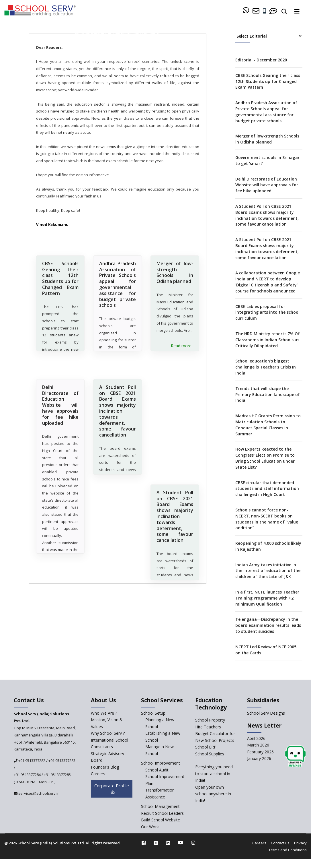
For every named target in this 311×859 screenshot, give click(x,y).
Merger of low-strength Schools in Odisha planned (175, 272)
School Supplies (209, 754)
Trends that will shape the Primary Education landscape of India (267, 394)
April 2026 (256, 738)
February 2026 (260, 752)
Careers (259, 843)
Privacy (300, 843)
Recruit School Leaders (162, 813)
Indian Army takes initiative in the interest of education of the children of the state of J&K (267, 570)
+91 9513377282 (31, 760)
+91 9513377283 (61, 760)
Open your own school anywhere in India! (213, 793)
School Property (210, 720)
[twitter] (156, 842)
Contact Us (280, 843)
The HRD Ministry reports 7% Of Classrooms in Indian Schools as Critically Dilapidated (267, 339)
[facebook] (144, 842)
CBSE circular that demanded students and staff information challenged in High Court (267, 488)
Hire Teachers (208, 727)
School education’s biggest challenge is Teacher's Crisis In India (265, 367)
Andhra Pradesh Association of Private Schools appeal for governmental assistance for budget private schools (117, 284)
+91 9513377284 (27, 774)
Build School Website (160, 820)
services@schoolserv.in (38, 793)
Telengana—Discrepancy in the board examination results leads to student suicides (268, 625)
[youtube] (180, 842)
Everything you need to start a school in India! (214, 773)
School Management (160, 806)
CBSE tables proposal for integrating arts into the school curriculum (267, 312)
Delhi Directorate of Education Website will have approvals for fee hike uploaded (60, 413)
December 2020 (126, 33)
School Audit (157, 770)
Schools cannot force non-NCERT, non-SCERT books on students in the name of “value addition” (266, 518)
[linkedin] (168, 842)
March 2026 (258, 745)
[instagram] (193, 842)
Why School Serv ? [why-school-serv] (108, 733)
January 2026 (259, 758)
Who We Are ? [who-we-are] (104, 713)
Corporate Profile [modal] (111, 789)
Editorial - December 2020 (261, 60)
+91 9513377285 (57, 774)
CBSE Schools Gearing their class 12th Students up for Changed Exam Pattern (60, 278)
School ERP (205, 747)
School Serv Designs (266, 713)
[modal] (295, 756)
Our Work (150, 826)
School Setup (153, 713)
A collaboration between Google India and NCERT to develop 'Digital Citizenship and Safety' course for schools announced (267, 281)
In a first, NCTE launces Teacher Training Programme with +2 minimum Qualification (267, 598)
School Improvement (160, 763)
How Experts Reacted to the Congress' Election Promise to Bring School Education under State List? (265, 458)
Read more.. (182, 347)
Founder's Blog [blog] (105, 767)
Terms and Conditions (288, 849)
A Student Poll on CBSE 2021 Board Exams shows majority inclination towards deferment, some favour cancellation (117, 419)
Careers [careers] (98, 773)
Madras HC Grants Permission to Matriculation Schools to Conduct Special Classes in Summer (268, 424)
